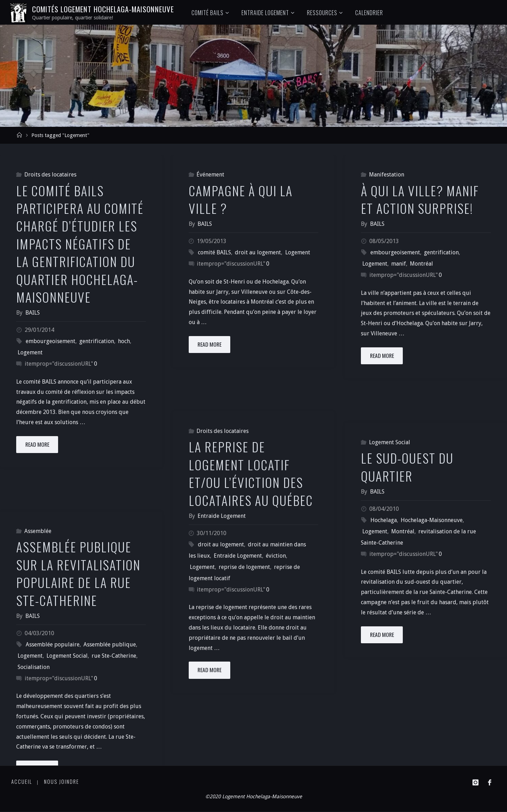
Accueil (21, 781)
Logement (30, 352)
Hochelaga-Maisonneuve (432, 520)
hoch (124, 341)
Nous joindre (62, 781)
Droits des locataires (50, 174)
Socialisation (34, 667)
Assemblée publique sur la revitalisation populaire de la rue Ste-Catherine (78, 573)
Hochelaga (383, 520)
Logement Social (389, 442)
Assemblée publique (109, 644)
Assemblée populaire (53, 644)
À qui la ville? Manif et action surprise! (420, 199)
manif (398, 263)
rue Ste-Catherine (114, 655)
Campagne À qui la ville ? (241, 199)
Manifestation (386, 174)
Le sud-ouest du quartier (407, 466)
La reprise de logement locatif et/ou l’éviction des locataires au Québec (251, 473)
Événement (210, 174)
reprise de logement (244, 567)
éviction (276, 555)
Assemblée (37, 531)
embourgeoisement (50, 341)
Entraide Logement (238, 555)
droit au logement (258, 252)
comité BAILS (214, 252)
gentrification (96, 341)
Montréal (421, 263)
